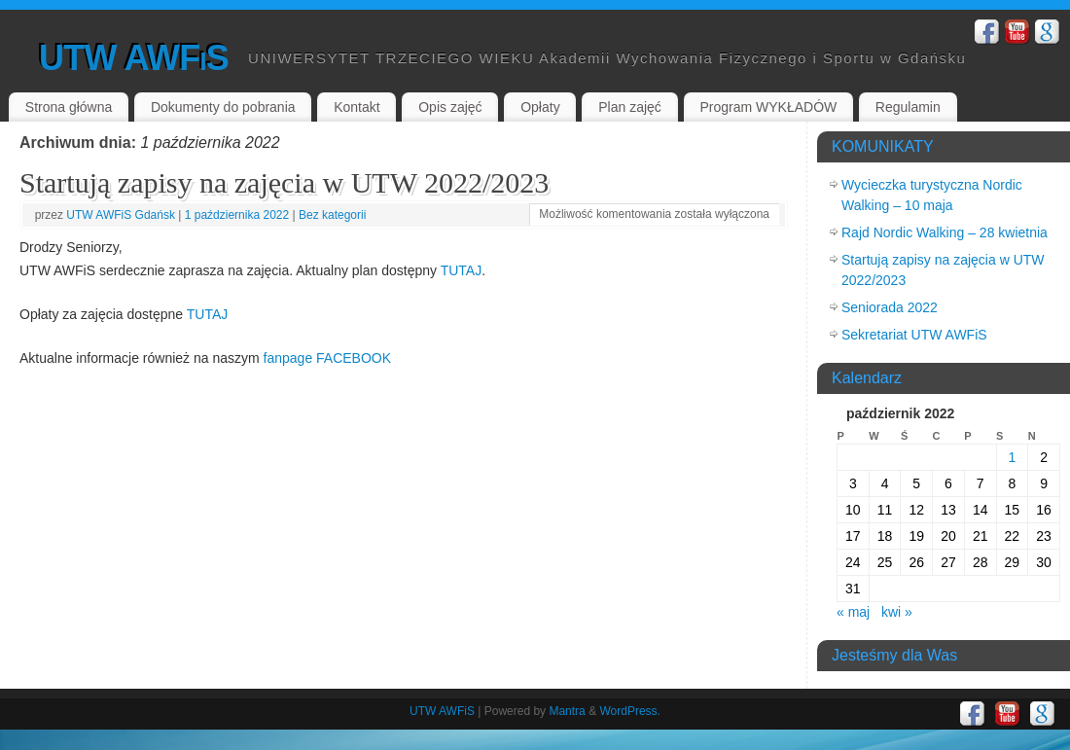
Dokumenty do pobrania (223, 107)
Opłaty (539, 107)
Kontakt (356, 107)
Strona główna (69, 107)
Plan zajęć (629, 107)
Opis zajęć (450, 107)
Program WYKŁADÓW (768, 107)
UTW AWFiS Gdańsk (120, 215)
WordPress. (629, 711)
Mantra (567, 711)
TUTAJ (461, 270)
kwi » (896, 612)
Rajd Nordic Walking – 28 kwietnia (944, 232)
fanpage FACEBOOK (328, 358)
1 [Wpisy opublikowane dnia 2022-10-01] (1012, 457)
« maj (853, 612)
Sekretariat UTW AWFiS (914, 334)
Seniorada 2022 (889, 307)
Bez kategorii (332, 215)
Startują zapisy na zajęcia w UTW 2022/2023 (284, 182)
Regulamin (908, 107)
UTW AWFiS (134, 58)
